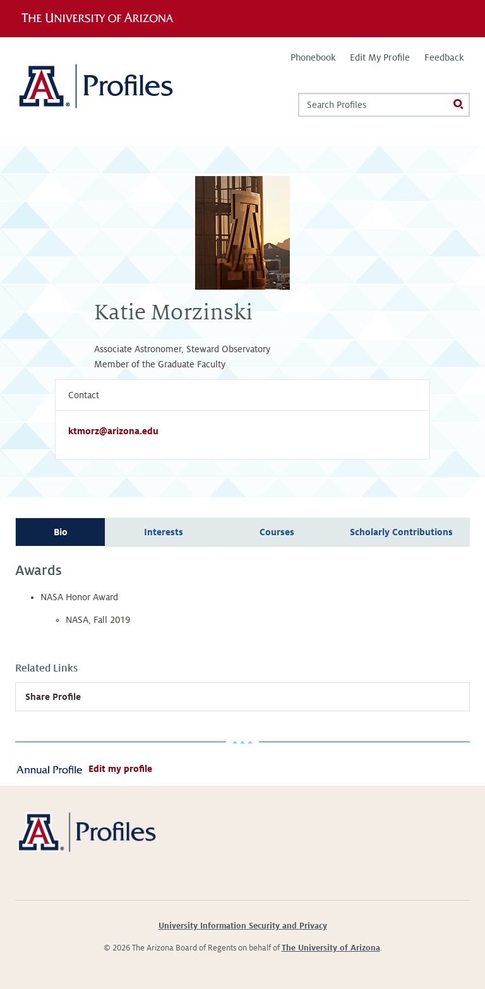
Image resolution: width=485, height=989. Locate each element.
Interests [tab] (163, 532)
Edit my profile (120, 769)
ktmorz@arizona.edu (113, 431)
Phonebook (312, 57)
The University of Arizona (331, 948)
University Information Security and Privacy (243, 925)
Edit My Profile (380, 57)
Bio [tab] (61, 532)
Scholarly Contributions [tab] (401, 532)
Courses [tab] (277, 532)
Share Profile (53, 697)
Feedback (444, 57)
